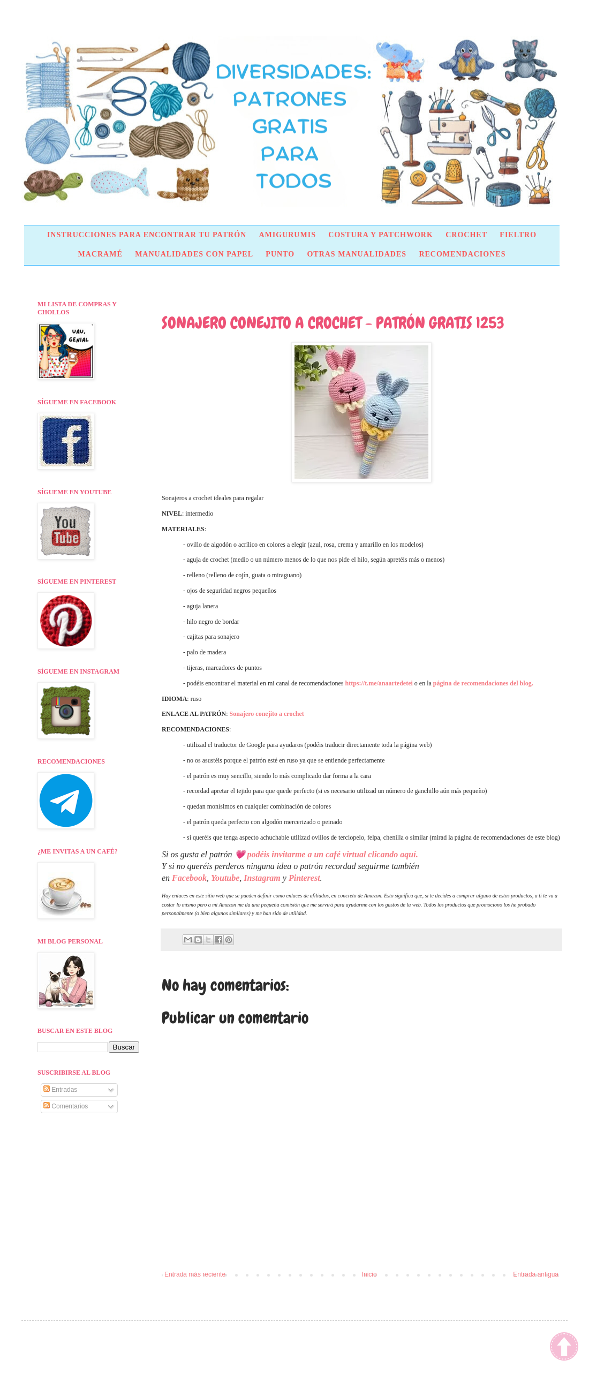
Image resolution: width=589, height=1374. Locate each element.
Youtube (225, 877)
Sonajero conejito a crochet (267, 714)
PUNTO (280, 254)
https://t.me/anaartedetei (379, 683)
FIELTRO (518, 235)
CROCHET (466, 235)
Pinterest (304, 877)
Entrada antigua (535, 1274)
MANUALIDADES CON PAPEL (194, 254)
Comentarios (65, 1106)
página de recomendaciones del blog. (483, 683)
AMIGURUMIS (287, 235)
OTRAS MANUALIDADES (356, 254)
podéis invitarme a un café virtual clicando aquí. (332, 854)
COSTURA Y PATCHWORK (380, 235)
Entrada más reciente (194, 1274)
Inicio (369, 1274)
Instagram (262, 877)
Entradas (60, 1089)
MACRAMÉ (100, 254)
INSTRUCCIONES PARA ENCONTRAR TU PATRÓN (146, 235)
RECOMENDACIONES (462, 254)
